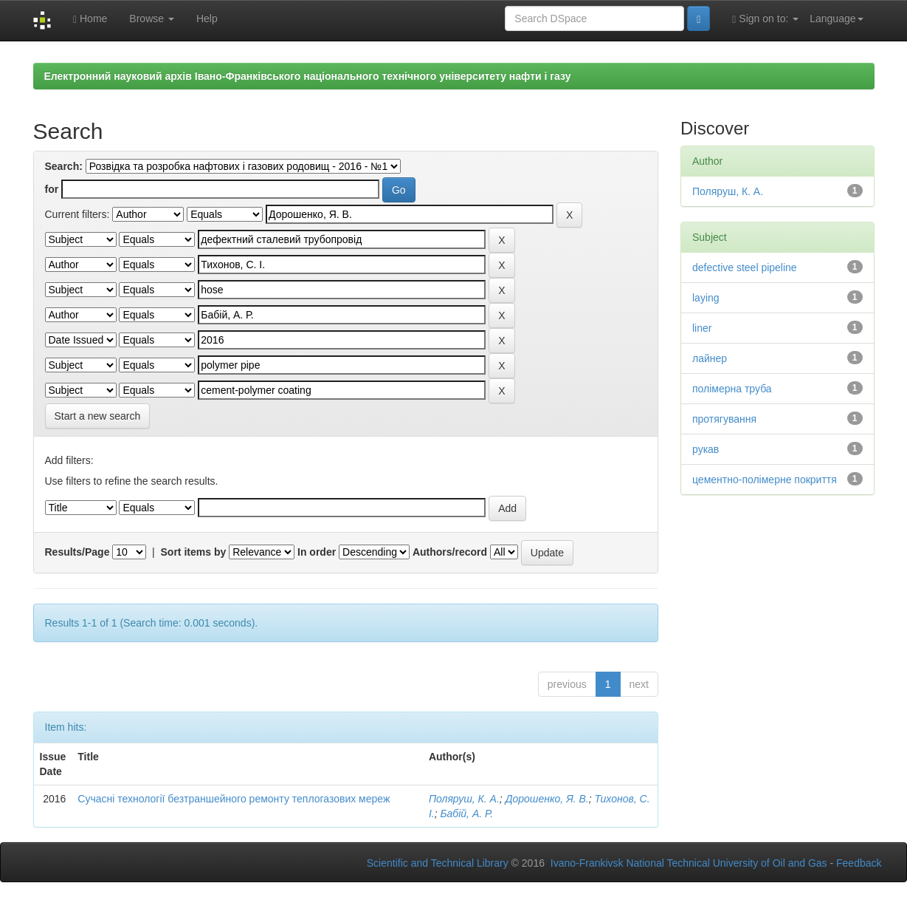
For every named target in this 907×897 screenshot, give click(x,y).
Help (207, 18)
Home (90, 19)
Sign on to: (765, 19)
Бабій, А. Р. (466, 813)
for (52, 189)
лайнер (709, 358)
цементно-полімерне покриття (764, 479)
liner (701, 328)
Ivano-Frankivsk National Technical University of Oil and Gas (689, 863)
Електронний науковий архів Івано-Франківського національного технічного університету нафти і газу (307, 76)
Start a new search (98, 416)
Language (836, 18)
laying (706, 298)
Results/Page (77, 552)
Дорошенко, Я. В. (547, 799)
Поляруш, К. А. (464, 799)
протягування (724, 419)
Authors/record (450, 552)
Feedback (858, 863)
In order (316, 552)
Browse (151, 18)
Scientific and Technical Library (437, 863)
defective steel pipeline (744, 267)
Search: (64, 166)
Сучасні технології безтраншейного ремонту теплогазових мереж (233, 799)
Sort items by (194, 552)
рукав (705, 449)
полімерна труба (732, 389)
